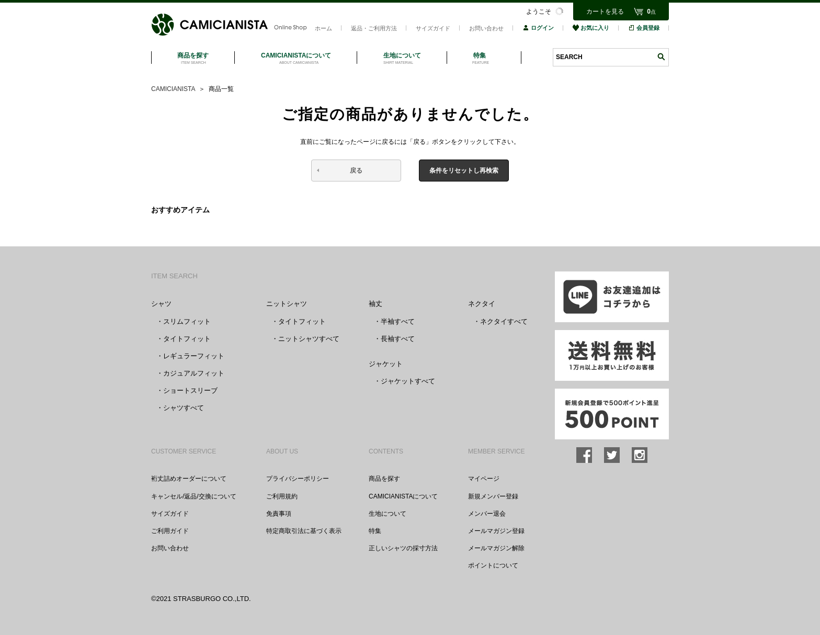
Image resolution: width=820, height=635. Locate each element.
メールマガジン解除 (496, 548)
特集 (375, 531)
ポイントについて (493, 565)
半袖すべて (398, 321)
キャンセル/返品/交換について (193, 496)
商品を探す (384, 478)
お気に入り (591, 28)
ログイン (538, 28)
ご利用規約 (282, 496)
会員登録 (643, 28)
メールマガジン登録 (496, 531)
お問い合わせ (486, 28)
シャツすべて (183, 408)
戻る (356, 170)
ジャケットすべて (408, 381)
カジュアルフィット (193, 373)
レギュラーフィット (193, 356)
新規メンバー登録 (493, 496)
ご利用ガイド (170, 531)
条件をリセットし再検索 (463, 170)
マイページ (483, 478)
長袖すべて (398, 339)
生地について (387, 513)
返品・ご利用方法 (374, 28)
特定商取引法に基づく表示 (303, 531)
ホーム (323, 28)
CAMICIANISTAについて (403, 496)
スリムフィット (187, 321)
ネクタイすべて (504, 321)
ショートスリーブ (190, 390)
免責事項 (278, 513)
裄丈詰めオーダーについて (188, 478)
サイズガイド (433, 28)
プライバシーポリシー (297, 478)
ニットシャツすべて (308, 339)
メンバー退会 (487, 513)
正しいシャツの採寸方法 (403, 548)
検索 (661, 56)
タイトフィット (187, 339)
